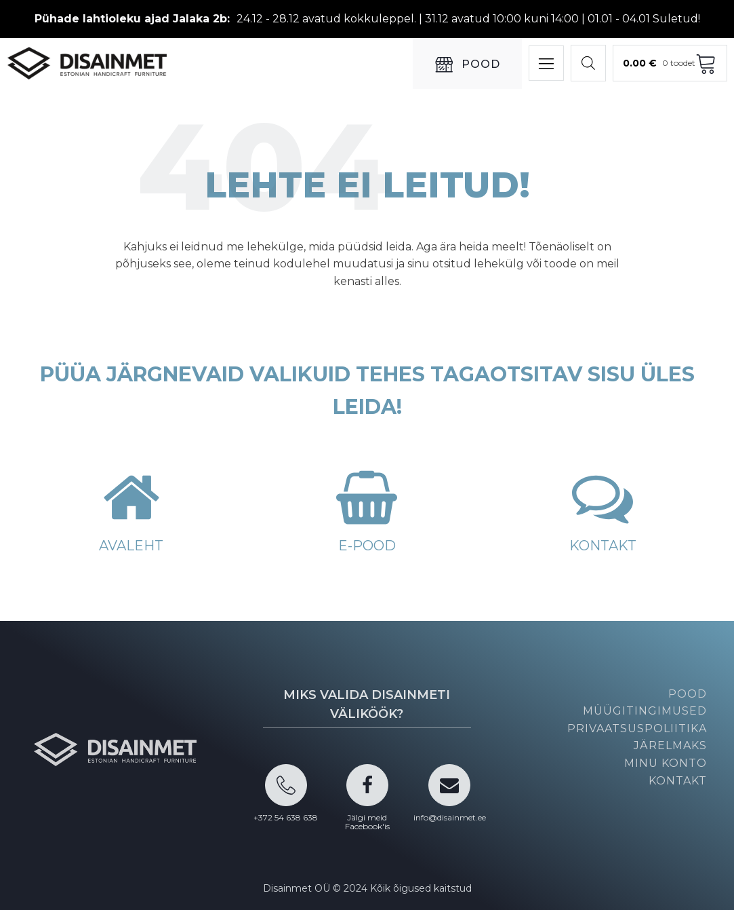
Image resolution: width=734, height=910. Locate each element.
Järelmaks (670, 745)
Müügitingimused (645, 710)
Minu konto (665, 763)
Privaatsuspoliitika (637, 728)
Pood (687, 693)
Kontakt (678, 780)
